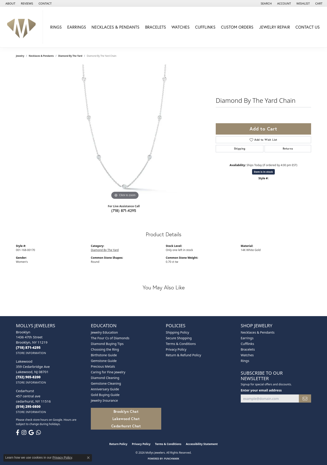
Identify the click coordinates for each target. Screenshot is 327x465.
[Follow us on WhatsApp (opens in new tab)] (38, 432)
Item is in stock (263, 171)
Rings (56, 27)
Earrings (76, 27)
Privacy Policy (176, 349)
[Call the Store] (28, 347)
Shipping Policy (177, 332)
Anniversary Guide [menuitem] (105, 389)
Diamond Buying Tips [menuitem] (107, 344)
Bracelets (155, 27)
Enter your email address (261, 390)
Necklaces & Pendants (115, 27)
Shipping (239, 148)
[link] (10, 3)
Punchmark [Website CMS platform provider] (171, 458)
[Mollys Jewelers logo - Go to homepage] (22, 27)
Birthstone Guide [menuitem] (104, 355)
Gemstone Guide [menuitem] (104, 361)
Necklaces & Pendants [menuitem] (258, 332)
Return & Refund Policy (183, 355)
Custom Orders (237, 27)
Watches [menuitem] (247, 355)
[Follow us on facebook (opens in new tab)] (17, 432)
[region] (125, 132)
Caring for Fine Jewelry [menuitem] (108, 372)
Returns (288, 148)
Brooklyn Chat (126, 411)
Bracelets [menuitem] (248, 349)
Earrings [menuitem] (247, 338)
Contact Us (307, 27)
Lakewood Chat (126, 418)
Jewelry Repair (274, 27)
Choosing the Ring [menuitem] (105, 349)
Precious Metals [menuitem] (103, 366)
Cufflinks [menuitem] (247, 344)
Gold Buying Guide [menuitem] (105, 395)
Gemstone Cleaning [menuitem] (106, 383)
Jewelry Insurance (104, 400)
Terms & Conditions (181, 344)
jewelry (20, 55)
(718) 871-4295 (123, 210)
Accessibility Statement (202, 444)
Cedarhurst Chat (126, 425)
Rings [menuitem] (245, 361)
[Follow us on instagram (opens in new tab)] (24, 432)
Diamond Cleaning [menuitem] (105, 378)
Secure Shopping (179, 338)
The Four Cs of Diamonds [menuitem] (110, 338)
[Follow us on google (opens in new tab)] (31, 432)
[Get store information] (31, 353)
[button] (266, 3)
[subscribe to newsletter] (305, 398)
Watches (180, 27)
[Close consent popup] (88, 457)
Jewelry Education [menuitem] (104, 332)
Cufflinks (205, 27)
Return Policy (118, 444)
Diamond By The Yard (70, 55)
